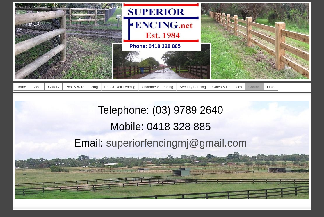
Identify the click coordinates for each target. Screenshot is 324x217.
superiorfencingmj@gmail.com (176, 143)
